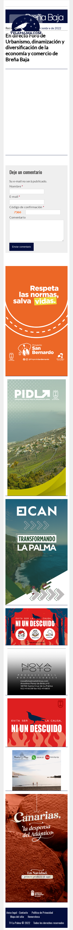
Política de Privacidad (42, 912)
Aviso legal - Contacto (17, 912)
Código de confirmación (26, 207)
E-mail (14, 196)
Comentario (17, 217)
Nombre (15, 186)
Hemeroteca (34, 917)
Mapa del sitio (17, 917)
